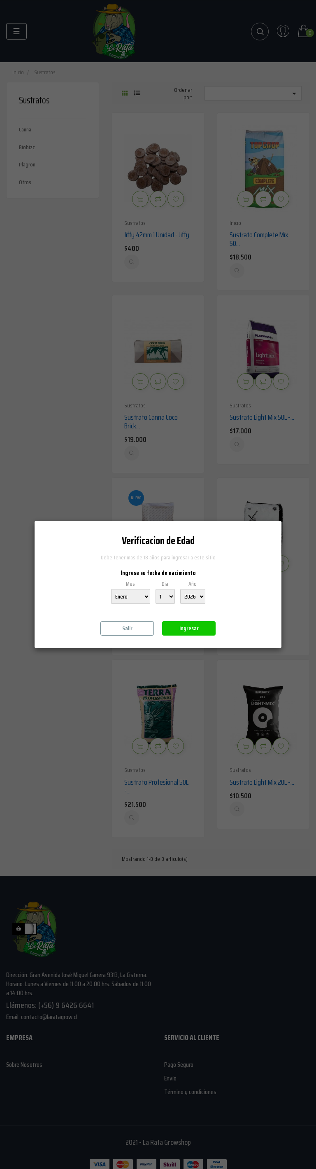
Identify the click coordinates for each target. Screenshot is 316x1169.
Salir (127, 628)
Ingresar (189, 628)
